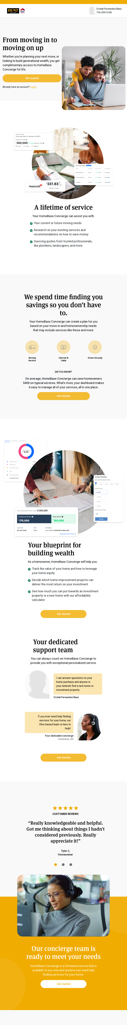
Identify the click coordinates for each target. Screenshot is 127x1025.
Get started (25, 78)
